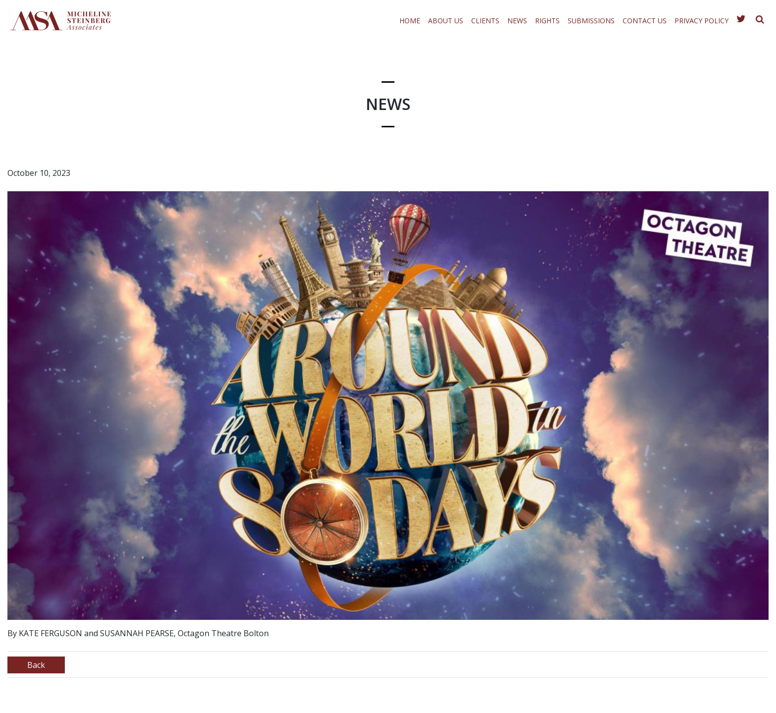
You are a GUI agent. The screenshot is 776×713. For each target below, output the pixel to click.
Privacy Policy (701, 20)
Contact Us (645, 20)
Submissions (591, 20)
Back (36, 664)
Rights (547, 20)
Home (409, 20)
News (517, 20)
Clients (485, 20)
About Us (445, 20)
